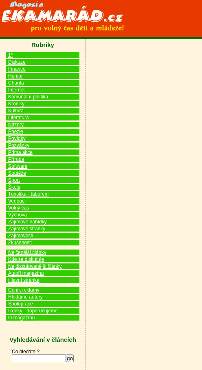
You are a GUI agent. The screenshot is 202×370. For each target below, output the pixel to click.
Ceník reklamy (24, 290)
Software (17, 166)
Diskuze (17, 62)
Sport (14, 180)
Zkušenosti (20, 242)
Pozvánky (18, 145)
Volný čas (18, 208)
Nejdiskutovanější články (34, 266)
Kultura (16, 111)
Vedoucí (17, 201)
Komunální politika (28, 97)
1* (10, 55)
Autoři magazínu (26, 273)
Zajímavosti (20, 235)
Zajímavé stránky (26, 229)
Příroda (16, 159)
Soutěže (17, 173)
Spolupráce (20, 304)
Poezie (15, 131)
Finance (17, 69)
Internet (16, 90)
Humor (15, 76)
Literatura (18, 117)
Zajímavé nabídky (27, 222)
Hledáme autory (25, 297)
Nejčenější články (27, 252)
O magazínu (21, 318)
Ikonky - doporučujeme (32, 311)
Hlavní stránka (24, 280)
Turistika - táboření (28, 194)
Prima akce (20, 152)
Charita (16, 83)
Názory (16, 124)
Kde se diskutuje (26, 259)
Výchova (17, 215)
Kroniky (16, 104)
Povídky (17, 138)
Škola (14, 187)
